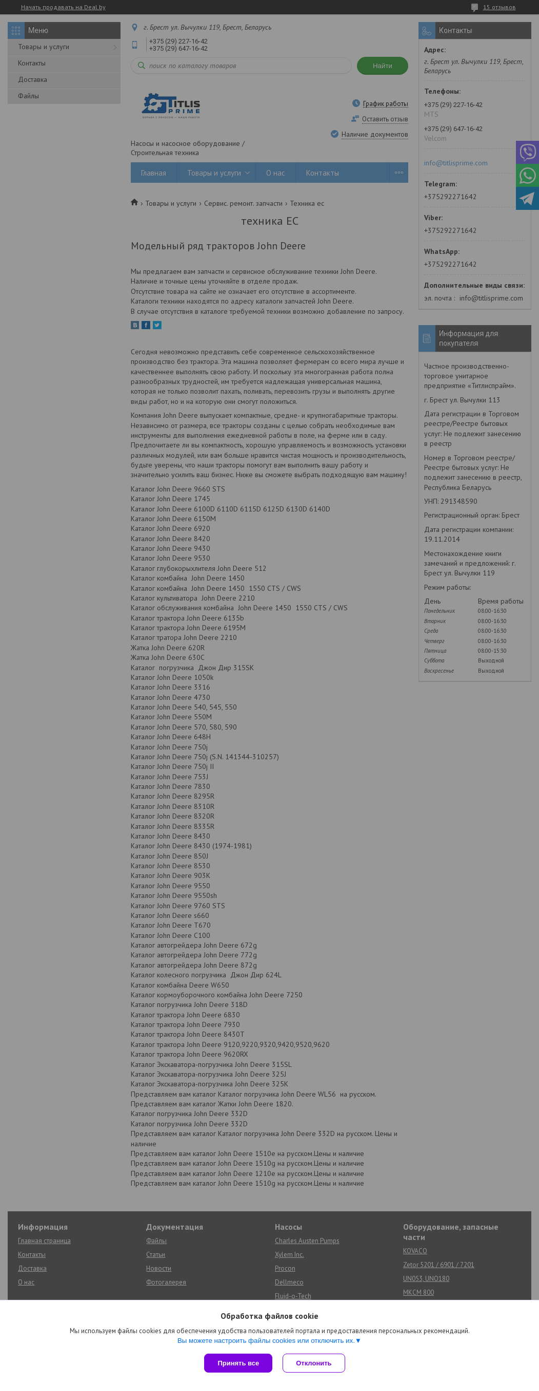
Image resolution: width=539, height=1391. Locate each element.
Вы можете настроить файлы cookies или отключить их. (266, 1340)
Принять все (238, 1363)
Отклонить (313, 1363)
